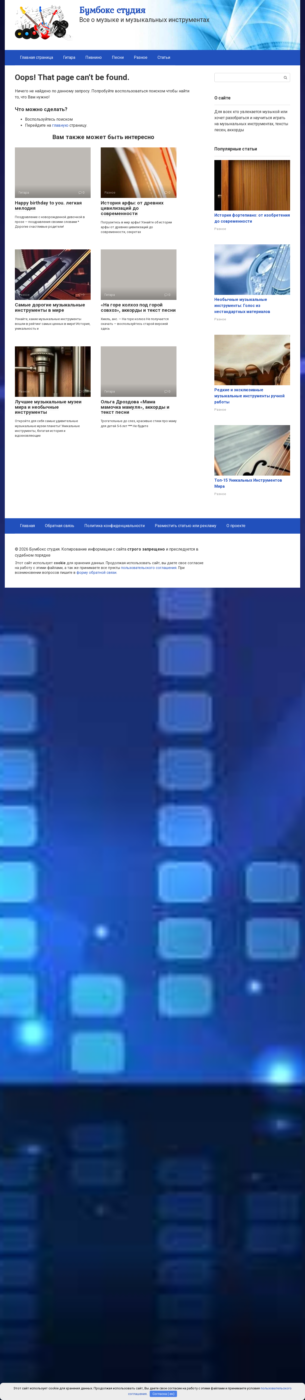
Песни (118, 57)
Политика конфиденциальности (114, 525)
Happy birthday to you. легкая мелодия (48, 205)
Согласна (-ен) (163, 1394)
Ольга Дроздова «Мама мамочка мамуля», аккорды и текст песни (135, 407)
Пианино (93, 57)
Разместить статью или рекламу (185, 525)
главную (60, 125)
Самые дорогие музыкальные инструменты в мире (50, 307)
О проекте (235, 525)
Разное (140, 57)
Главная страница (36, 57)
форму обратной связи (96, 573)
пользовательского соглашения (148, 568)
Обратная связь (59, 525)
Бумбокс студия (112, 10)
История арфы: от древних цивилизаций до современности (132, 208)
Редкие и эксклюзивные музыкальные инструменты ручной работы (249, 395)
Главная (27, 525)
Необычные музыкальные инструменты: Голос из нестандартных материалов (242, 305)
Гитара (69, 57)
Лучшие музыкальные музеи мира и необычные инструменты (48, 407)
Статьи (164, 57)
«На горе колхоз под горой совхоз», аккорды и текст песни (138, 307)
